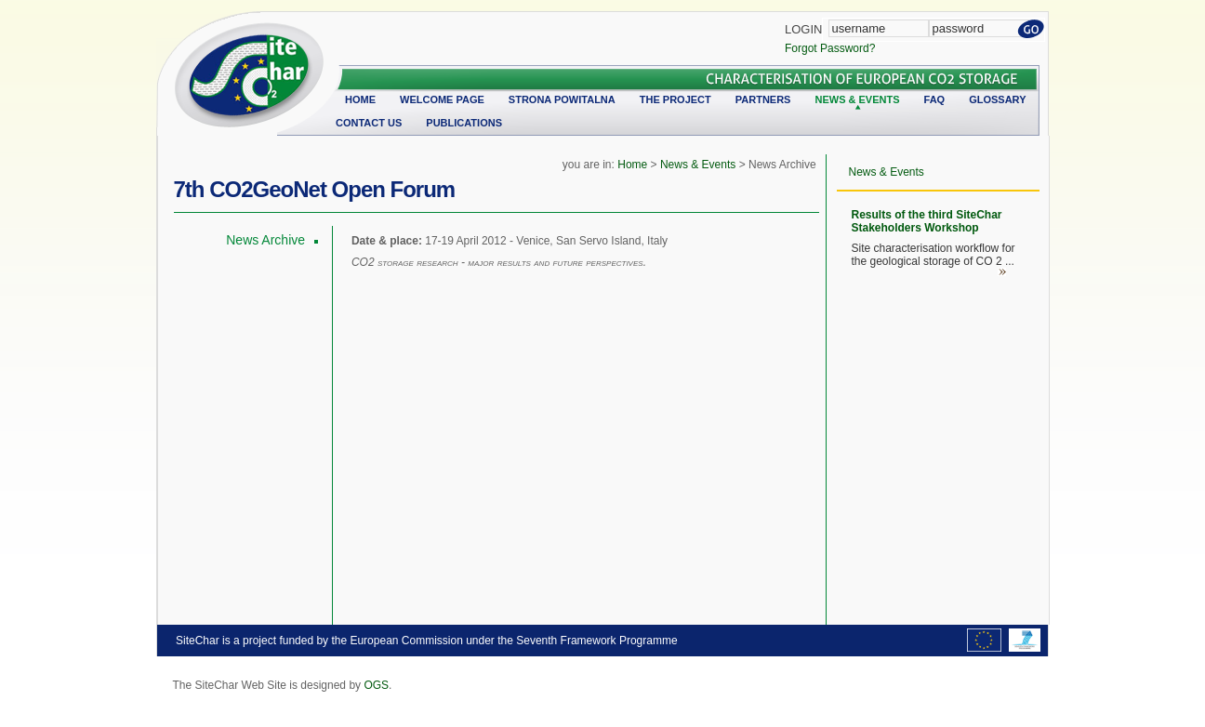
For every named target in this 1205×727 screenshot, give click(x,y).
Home (360, 99)
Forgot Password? (830, 48)
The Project (675, 99)
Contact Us (369, 122)
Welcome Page (442, 99)
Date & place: (388, 240)
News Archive (265, 239)
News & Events (856, 99)
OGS (376, 685)
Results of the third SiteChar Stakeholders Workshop (927, 221)
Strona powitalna (562, 99)
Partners (763, 99)
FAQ (935, 99)
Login (803, 29)
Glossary (997, 99)
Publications (464, 122)
